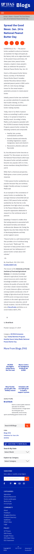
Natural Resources (10, 497)
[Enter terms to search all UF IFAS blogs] (14, 426)
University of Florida (28, 549)
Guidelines (7, 520)
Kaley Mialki (19, 339)
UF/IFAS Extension (17, 334)
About (6, 510)
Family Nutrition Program (16, 337)
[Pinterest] (10, 483)
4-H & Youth (8, 504)
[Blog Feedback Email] (19, 483)
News (11, 16)
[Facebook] (4, 483)
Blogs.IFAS (7, 433)
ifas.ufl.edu (12, 307)
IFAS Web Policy (9, 538)
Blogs (23, 4)
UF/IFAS (6, 438)
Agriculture (7, 494)
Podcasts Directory (10, 517)
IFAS (30, 550)
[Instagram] (24, 483)
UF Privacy (7, 531)
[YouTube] (15, 483)
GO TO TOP (18, 548)
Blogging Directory (10, 515)
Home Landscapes (10, 499)
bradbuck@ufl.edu (10, 265)
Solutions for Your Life (11, 435)
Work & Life (7, 501)
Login (5, 524)
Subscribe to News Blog (17, 444)
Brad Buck (8, 402)
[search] (27, 425)
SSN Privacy (8, 533)
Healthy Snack (9, 339)
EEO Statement (9, 540)
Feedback (7, 513)
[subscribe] (27, 479)
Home (6, 16)
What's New (8, 522)
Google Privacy (9, 536)
